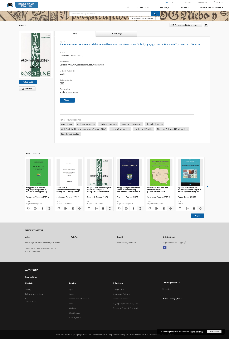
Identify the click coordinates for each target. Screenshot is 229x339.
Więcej (197, 216)
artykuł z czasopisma (69, 92)
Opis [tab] (75, 34)
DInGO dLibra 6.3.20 (101, 334)
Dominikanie (66, 124)
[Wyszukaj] (155, 13)
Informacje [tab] (117, 34)
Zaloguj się (218, 2)
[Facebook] (164, 247)
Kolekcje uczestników (34, 294)
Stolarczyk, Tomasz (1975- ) (71, 55)
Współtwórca (74, 313)
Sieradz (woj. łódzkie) (70, 134)
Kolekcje (164, 7)
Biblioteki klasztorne (86, 124)
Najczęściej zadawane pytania (125, 303)
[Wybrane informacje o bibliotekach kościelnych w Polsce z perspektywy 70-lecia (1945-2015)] (190, 172)
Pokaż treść (28, 82)
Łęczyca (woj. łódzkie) (120, 129)
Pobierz (26, 88)
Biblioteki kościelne (108, 124)
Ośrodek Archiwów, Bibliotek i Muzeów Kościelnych (82, 65)
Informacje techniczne (122, 299)
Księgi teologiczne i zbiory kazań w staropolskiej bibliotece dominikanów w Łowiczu (128, 189)
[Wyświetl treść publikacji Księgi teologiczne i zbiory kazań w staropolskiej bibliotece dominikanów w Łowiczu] (133, 208)
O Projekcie (143, 7)
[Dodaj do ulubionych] (206, 25)
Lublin (62, 74)
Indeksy (185, 7)
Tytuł (71, 289)
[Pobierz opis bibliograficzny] (35, 208)
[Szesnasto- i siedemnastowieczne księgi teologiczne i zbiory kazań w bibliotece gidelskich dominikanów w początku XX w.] (69, 172)
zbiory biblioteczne (154, 124)
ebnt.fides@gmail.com (126, 242)
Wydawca (73, 308)
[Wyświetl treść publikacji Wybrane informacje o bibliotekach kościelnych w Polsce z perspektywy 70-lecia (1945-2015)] (193, 208)
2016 (62, 83)
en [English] (171, 2)
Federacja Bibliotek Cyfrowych (125, 308)
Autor (71, 294)
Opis (71, 303)
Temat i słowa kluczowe (79, 299)
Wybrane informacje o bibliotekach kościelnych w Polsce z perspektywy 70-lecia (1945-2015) (189, 189)
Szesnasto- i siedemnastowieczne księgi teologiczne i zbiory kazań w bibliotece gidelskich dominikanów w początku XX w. (69, 189)
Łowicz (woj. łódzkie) (143, 129)
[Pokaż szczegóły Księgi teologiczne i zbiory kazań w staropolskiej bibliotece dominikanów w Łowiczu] (139, 208)
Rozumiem (214, 332)
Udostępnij (203, 2)
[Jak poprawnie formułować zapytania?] (158, 18)
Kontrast (188, 2)
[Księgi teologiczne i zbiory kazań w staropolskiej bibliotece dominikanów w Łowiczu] (129, 172)
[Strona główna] (128, 7)
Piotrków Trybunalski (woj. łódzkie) (172, 129)
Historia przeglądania (211, 7)
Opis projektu (118, 289)
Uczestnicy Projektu (121, 294)
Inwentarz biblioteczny (131, 124)
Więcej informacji (196, 332)
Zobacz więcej (31, 301)
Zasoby (28, 289)
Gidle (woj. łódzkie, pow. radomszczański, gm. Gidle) (83, 129)
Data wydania (75, 317)
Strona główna (31, 277)
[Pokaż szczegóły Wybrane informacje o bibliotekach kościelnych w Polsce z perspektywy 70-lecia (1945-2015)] (200, 208)
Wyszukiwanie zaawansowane (142, 18)
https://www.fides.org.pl (174, 242)
